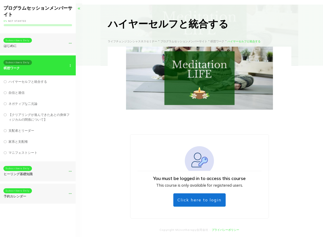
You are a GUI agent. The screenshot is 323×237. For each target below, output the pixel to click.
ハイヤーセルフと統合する (27, 82)
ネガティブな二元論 (22, 104)
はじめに (10, 46)
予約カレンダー (15, 196)
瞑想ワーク (12, 68)
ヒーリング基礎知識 (18, 174)
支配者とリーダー (21, 130)
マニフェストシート (22, 153)
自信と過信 (16, 93)
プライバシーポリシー (225, 229)
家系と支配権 (18, 142)
